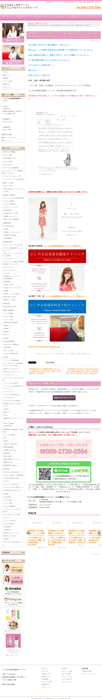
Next (99, 533)
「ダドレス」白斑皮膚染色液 (11, 360)
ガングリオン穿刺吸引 (9, 434)
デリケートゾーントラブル (11, 207)
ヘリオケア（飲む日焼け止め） (12, 394)
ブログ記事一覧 (67, 679)
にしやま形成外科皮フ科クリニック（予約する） (65, 296)
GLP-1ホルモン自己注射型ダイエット (13, 472)
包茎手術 (6, 229)
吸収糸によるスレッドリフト (11, 532)
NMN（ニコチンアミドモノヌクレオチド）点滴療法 (13, 254)
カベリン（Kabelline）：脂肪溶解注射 (14, 475)
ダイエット (7, 481)
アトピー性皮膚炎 (8, 313)
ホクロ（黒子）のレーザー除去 (12, 514)
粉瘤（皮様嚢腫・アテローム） (12, 459)
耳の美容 (5, 338)
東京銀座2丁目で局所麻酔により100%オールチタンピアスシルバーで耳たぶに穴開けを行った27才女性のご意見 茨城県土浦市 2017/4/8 (56, 538)
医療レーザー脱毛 (8, 183)
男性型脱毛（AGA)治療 (10, 235)
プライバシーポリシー (10, 137)
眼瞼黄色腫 (7, 453)
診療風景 (42, 17)
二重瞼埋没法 (7, 529)
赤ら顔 (5, 415)
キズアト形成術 (8, 500)
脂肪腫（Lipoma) (8, 462)
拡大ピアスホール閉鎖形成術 (11, 344)
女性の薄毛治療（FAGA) (10, 306)
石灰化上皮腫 (7, 456)
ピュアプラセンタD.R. (9, 270)
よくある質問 (66, 673)
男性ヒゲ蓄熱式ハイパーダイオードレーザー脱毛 (13, 190)
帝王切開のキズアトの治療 (11, 213)
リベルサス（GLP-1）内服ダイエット (13, 487)
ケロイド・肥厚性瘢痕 (9, 204)
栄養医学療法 (7, 281)
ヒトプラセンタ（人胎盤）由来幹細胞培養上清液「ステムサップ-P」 (13, 263)
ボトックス (7, 517)
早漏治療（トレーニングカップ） (12, 232)
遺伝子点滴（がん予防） (10, 296)
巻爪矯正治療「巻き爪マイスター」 (13, 490)
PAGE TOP (95, 554)
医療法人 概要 (8, 134)
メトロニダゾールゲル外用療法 (12, 400)
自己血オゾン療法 (8, 284)
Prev (28, 533)
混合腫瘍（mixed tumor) (10, 450)
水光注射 (6, 409)
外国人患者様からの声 (9, 158)
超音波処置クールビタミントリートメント (13, 419)
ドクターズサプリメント (10, 258)
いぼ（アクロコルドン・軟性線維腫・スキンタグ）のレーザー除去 (13, 364)
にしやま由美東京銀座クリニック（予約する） (63, 246)
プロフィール (94, 17)
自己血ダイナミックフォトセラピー (13, 287)
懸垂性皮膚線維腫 (8, 447)
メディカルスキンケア (9, 397)
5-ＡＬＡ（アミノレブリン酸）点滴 (13, 244)
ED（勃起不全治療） (9, 226)
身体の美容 (6, 469)
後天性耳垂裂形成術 (9, 341)
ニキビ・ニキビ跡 (8, 319)
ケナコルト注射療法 (9, 201)
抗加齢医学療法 (7, 242)
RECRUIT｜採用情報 (9, 152)
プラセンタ (7, 273)
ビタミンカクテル (8, 267)
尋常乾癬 (6, 328)
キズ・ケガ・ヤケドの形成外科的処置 (14, 198)
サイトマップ (7, 140)
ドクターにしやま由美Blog (10, 167)
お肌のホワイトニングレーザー (12, 371)
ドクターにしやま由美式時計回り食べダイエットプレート (13, 387)
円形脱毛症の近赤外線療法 (11, 322)
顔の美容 (5, 494)
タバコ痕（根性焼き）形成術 (11, 478)
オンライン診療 (7, 161)
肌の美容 (5, 357)
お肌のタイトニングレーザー (11, 368)
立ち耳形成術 (7, 347)
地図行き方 (76, 17)
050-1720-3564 (45, 505)
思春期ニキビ (7, 331)
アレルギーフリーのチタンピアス (12, 176)
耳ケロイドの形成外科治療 (11, 353)
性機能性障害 (7, 223)
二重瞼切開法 (7, 526)
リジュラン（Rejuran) (9, 520)
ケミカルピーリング (9, 374)
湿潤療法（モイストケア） (11, 216)
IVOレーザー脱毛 (8, 185)
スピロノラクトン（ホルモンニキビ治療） (13, 379)
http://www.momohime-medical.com (44, 347)
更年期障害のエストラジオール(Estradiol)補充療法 (11, 277)
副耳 (5, 437)
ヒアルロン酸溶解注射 (9, 506)
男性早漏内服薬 (8, 238)
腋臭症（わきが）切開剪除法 (11, 219)
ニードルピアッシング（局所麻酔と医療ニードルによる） (13, 172)
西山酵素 (6, 290)
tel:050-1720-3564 (89, 7)
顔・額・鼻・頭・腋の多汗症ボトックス (13, 543)
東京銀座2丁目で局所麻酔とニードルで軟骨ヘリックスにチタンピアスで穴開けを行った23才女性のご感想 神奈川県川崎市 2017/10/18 (36, 538)
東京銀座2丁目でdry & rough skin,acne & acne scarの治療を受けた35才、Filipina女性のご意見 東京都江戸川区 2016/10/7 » (82, 371)
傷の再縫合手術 (8, 210)
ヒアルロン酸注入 (8, 503)
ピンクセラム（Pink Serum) (11, 484)
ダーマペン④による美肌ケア (11, 383)
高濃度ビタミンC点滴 (9, 299)
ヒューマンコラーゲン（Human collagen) (11, 510)
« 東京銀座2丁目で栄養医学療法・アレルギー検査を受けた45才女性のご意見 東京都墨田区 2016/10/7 (45, 371)
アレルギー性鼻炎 (8, 316)
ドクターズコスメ (8, 391)
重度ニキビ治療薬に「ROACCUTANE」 (8, 424)
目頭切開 (6, 538)
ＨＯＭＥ (5, 72)
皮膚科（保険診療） (9, 310)
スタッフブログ (7, 164)
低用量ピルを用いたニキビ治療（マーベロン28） (13, 405)
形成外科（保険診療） (9, 195)
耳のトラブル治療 (8, 350)
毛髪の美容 (6, 303)
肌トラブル (7, 334)
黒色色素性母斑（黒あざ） (11, 465)
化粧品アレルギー (8, 325)
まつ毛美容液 (7, 497)
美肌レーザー (7, 412)
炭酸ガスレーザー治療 (9, 535)
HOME (31, 23)
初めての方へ (46, 673)
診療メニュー (25, 17)
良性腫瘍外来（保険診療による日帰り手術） (13, 430)
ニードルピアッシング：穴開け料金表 (14, 179)
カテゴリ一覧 (66, 681)
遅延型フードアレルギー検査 (11, 293)
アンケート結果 (59, 17)
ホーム (8, 17)
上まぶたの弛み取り (9, 523)
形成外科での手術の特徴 (10, 444)
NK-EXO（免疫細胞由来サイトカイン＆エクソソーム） (13, 249)
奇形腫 (5, 440)
